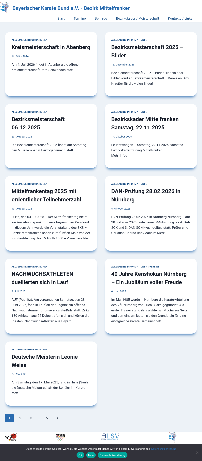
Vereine (154, 266)
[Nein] (197, 452)
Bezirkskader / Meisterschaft (137, 18)
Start (61, 18)
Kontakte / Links (180, 18)
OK (80, 455)
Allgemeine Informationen (29, 40)
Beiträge (101, 18)
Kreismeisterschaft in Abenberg (50, 47)
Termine (80, 18)
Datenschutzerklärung (163, 448)
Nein (91, 455)
